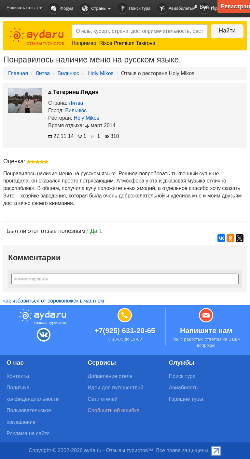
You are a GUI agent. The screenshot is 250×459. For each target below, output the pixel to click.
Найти (227, 30)
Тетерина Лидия (73, 92)
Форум (61, 8)
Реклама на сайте (28, 433)
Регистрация (235, 6)
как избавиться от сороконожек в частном (53, 301)
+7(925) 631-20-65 (124, 331)
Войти (202, 7)
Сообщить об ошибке (113, 410)
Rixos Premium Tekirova (127, 43)
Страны (95, 8)
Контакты (18, 376)
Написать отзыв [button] (24, 7)
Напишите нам (206, 331)
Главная (18, 73)
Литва (42, 73)
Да (93, 231)
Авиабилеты (175, 8)
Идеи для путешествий (115, 387)
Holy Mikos (101, 73)
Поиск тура (133, 8)
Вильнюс (68, 73)
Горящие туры (186, 399)
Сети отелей (103, 399)
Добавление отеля (110, 376)
